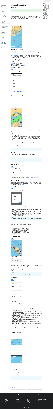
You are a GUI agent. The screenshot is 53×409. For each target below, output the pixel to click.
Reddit (17, 398)
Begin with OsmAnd (3, 5)
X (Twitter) (17, 397)
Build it (2, 44)
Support (39, 400)
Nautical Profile (45, 9)
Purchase (13, 63)
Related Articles (45, 18)
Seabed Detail (45, 11)
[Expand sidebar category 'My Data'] (9, 10)
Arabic (28, 404)
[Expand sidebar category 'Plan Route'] (9, 12)
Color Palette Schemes (15, 384)
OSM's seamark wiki (38, 218)
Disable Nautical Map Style (46, 8)
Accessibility (3, 15)
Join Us (1, 48)
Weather (3, 36)
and (29, 374)
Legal (1, 47)
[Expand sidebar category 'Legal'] (9, 47)
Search (2, 39)
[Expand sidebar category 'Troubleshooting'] (9, 42)
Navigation (2, 11)
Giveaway (6, 403)
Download (13, 64)
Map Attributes (45, 14)
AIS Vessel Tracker (4, 16)
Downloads (6, 401)
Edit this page (13, 387)
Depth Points (45, 16)
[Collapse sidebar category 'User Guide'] (9, 4)
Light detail (13, 307)
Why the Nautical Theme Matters (47, 4)
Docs (1, 2)
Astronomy (3, 17)
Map (1, 6)
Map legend (14, 93)
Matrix (17, 402)
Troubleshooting (3, 42)
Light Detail (45, 12)
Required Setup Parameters (46, 5)
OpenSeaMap (15, 55)
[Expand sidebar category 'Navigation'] (9, 11)
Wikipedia (3, 37)
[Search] (47, 1)
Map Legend (2, 7)
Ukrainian (28, 400)
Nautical (15, 65)
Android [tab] (12, 23)
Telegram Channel (18, 401)
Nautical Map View (4, 23)
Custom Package (4, 20)
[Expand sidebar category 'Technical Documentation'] (9, 43)
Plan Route (2, 12)
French (28, 397)
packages (15, 346)
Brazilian (28, 403)
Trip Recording (3, 33)
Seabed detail (14, 309)
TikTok (17, 400)
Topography (3, 32)
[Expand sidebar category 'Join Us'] (9, 48)
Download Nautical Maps (46, 7)
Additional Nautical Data (45, 15)
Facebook (17, 399)
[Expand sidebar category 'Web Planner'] (9, 41)
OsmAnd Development (4, 27)
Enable (16, 63)
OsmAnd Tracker (4, 28)
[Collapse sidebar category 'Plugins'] (9, 14)
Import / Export (14, 383)
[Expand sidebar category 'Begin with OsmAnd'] (9, 5)
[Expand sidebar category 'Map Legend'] (9, 7)
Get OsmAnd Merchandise (42, 399)
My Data (2, 10)
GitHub (39, 397)
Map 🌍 (6, 397)
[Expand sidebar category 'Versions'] (9, 46)
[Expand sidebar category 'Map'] (9, 6)
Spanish (28, 402)
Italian (28, 399)
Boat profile (32, 177)
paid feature (21, 11)
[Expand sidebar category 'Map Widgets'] (9, 9)
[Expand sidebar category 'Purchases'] (9, 38)
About (5, 404)
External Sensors (4, 21)
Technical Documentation (4, 43)
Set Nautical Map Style (46, 6)
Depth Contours (45, 17)
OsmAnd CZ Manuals (41, 398)
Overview (44, 3)
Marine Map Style (45, 13)
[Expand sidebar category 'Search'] (9, 39)
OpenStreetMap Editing (5, 26)
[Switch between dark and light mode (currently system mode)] (51, 1)
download (15, 133)
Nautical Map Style (45, 10)
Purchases (2, 38)
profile (24, 65)
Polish (28, 401)
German (28, 398)
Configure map (15, 99)
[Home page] (11, 3)
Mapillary (3, 22)
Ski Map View (3, 31)
